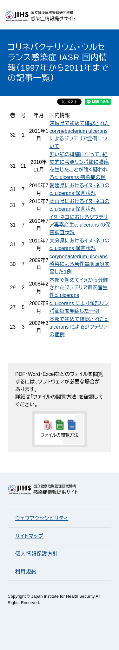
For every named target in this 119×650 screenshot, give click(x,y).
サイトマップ (29, 536)
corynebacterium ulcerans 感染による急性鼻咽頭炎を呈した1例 (80, 264)
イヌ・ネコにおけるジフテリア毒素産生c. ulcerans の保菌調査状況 (80, 225)
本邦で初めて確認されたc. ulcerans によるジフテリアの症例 (79, 327)
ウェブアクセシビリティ (41, 518)
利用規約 (25, 571)
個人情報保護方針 (36, 554)
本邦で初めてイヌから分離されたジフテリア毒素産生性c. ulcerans (79, 287)
